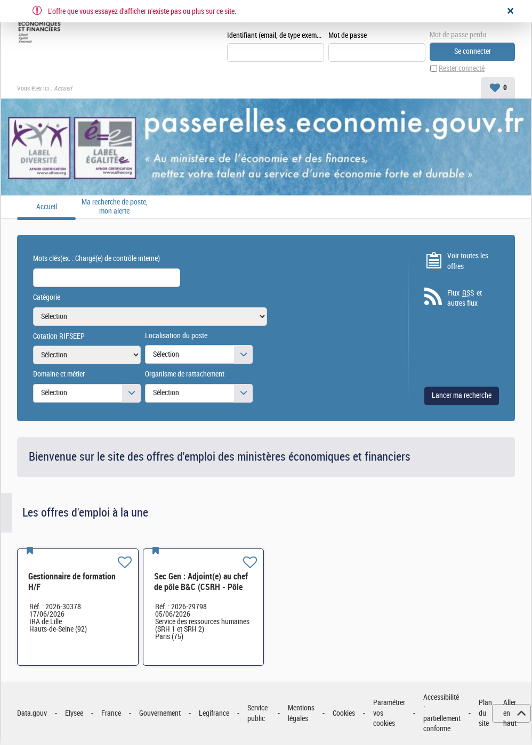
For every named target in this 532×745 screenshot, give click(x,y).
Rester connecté (462, 68)
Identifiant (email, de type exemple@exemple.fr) (275, 35)
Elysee (74, 713)
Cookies (344, 713)
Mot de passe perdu (458, 34)
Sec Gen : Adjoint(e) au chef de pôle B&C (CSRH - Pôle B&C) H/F (201, 587)
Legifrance (214, 713)
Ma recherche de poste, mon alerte (115, 207)
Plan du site (485, 713)
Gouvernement (160, 713)
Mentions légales (301, 713)
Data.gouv (32, 713)
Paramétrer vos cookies (389, 713)
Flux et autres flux (464, 298)
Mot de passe (347, 35)
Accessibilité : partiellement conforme (442, 713)
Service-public (258, 713)
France (111, 713)
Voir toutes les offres (467, 261)
